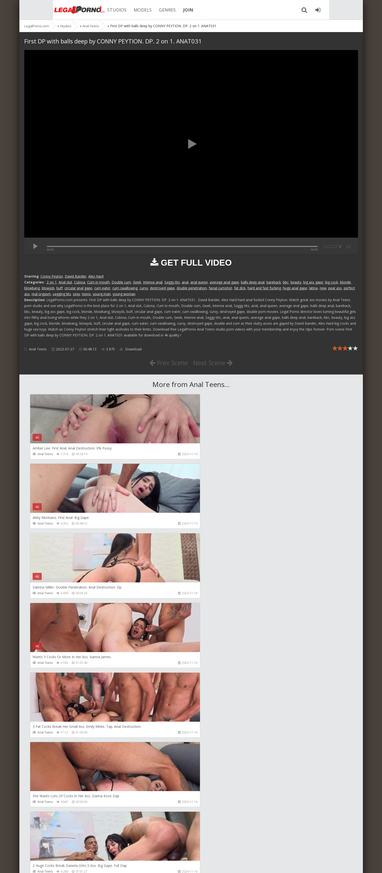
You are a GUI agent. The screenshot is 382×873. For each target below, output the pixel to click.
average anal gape (224, 282)
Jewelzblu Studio (156, 825)
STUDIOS (94, 10)
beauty (295, 282)
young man (102, 294)
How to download (94, 849)
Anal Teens (38, 349)
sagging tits (62, 294)
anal (185, 282)
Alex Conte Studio (265, 825)
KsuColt (258, 755)
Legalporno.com (51, 10)
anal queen (199, 282)
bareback (273, 282)
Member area (59, 849)
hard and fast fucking (264, 288)
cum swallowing (125, 288)
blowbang (32, 288)
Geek (137, 282)
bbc (286, 282)
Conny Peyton (51, 276)
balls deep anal (252, 282)
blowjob (48, 288)
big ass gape (313, 282)
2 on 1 (52, 282)
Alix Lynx (151, 684)
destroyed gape (162, 288)
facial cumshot (220, 288)
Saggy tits (172, 282)
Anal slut (65, 282)
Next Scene (215, 362)
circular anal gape (78, 288)
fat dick (240, 288)
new (323, 288)
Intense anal (152, 282)
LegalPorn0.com (60, 864)
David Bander (75, 276)
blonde (345, 282)
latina (313, 288)
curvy (144, 288)
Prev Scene (166, 362)
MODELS (120, 10)
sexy (76, 294)
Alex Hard (96, 276)
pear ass (335, 288)
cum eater (102, 288)
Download (131, 349)
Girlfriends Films (49, 684)
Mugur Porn (261, 684)
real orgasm (41, 294)
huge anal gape (295, 288)
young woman (124, 294)
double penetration (192, 288)
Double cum (121, 282)
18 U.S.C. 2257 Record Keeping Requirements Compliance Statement (180, 864)
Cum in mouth (98, 282)
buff (59, 288)
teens (86, 294)
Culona (79, 282)
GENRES (144, 10)
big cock (331, 282)
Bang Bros (45, 825)
